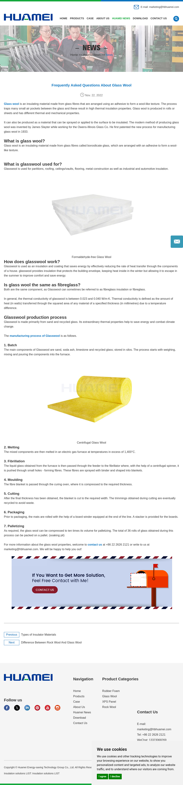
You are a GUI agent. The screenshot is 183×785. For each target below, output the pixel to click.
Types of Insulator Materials (38, 634)
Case (90, 18)
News (109, 54)
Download (140, 18)
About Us (102, 18)
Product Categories (120, 679)
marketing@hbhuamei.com (164, 7)
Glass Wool (109, 696)
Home (63, 18)
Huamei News (121, 18)
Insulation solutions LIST (46, 773)
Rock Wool (109, 707)
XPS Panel (109, 701)
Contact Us (158, 18)
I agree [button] (102, 776)
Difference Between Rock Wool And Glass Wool (51, 642)
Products (77, 18)
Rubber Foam (111, 690)
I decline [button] (115, 776)
